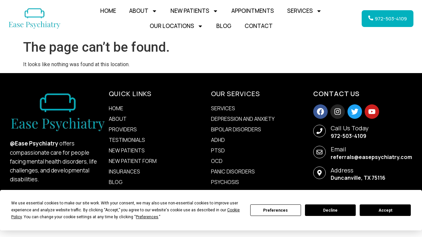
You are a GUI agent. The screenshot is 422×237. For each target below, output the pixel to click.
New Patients (194, 11)
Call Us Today (350, 128)
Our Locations (176, 26)
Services (304, 11)
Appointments (252, 10)
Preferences (275, 210)
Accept (385, 210)
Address (342, 170)
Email (338, 149)
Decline (330, 210)
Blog (223, 26)
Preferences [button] (147, 217)
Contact (259, 26)
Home (108, 10)
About (143, 11)
